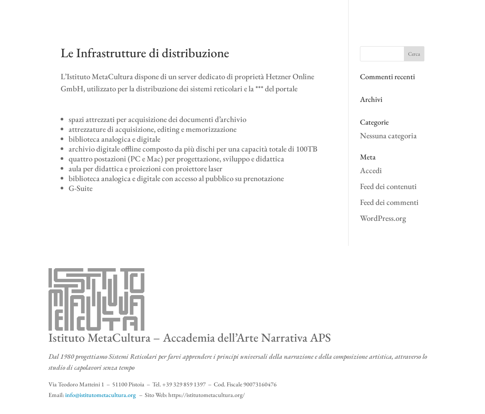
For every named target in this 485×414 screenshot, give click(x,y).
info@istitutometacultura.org (100, 395)
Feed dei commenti (389, 202)
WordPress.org (383, 218)
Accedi (371, 170)
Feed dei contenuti (388, 186)
